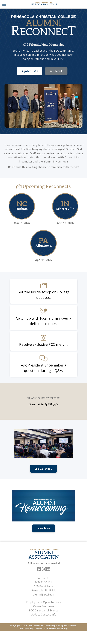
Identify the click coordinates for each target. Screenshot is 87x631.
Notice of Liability (58, 628)
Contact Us (43, 578)
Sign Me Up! (29, 71)
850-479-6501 (43, 582)
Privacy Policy (26, 628)
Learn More (43, 528)
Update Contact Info (43, 614)
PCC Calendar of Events (43, 610)
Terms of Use (41, 628)
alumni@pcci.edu (43, 594)
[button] (10, 106)
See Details (56, 71)
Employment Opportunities (43, 602)
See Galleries (43, 468)
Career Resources (43, 606)
